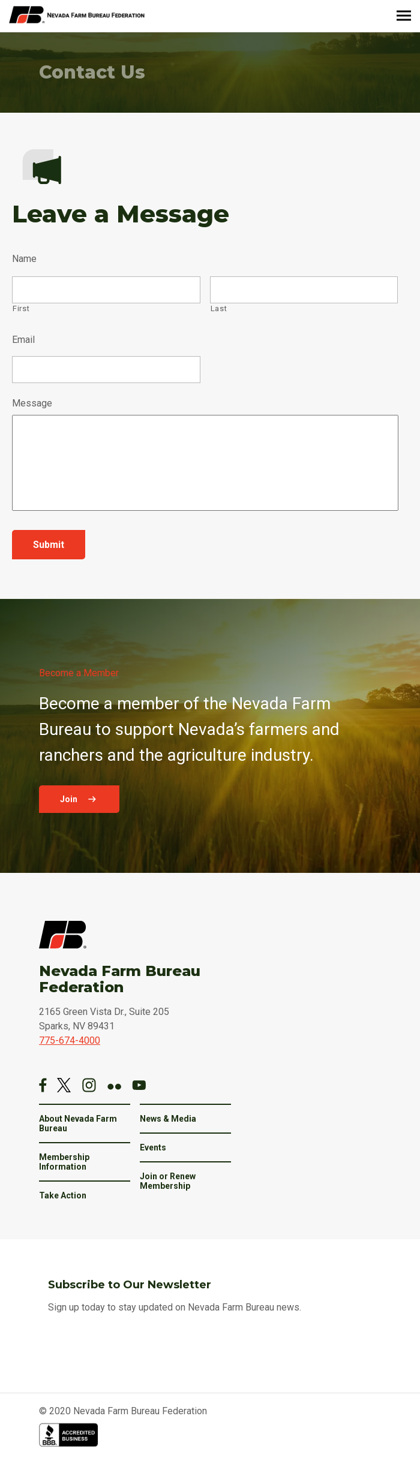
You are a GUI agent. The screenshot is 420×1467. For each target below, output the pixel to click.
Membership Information (64, 1161)
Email (23, 339)
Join (69, 799)
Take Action (62, 1195)
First (21, 308)
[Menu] (404, 16)
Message (32, 403)
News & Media (168, 1118)
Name (24, 258)
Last (219, 308)
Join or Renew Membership (168, 1181)
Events (153, 1147)
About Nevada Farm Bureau (78, 1123)
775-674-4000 (69, 1040)
